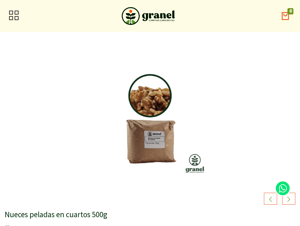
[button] (285, 16)
